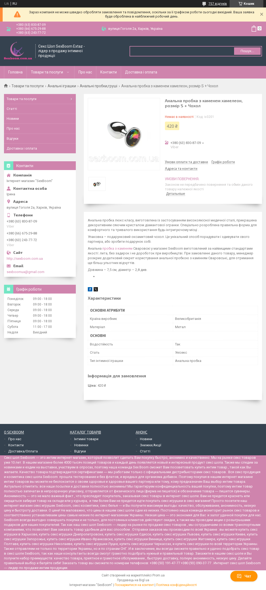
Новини (13, 119)
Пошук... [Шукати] (247, 51)
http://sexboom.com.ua (25, 259)
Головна (15, 72)
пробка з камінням (117, 248)
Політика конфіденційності (176, 585)
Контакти (108, 72)
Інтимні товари (86, 439)
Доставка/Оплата (23, 451)
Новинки (81, 445)
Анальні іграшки (62, 86)
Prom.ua (158, 575)
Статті (12, 109)
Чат (244, 576)
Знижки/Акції (150, 445)
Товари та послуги (47, 72)
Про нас (85, 72)
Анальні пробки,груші (98, 86)
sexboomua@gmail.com (25, 272)
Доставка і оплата (141, 72)
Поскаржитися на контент (134, 585)
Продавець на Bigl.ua (133, 580)
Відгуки (12, 139)
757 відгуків (218, 4)
